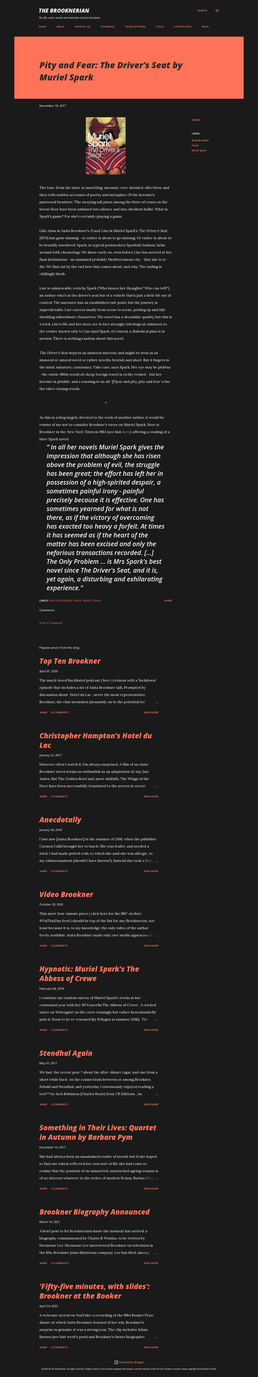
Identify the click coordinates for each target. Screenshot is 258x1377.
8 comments (59, 945)
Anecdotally (60, 820)
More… (206, 26)
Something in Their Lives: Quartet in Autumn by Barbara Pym (97, 1132)
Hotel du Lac (82, 26)
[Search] (202, 10)
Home (42, 26)
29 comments (60, 712)
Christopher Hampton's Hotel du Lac (95, 740)
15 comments (60, 1263)
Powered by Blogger (129, 1362)
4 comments (59, 1104)
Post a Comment (51, 622)
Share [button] (196, 120)
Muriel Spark (199, 150)
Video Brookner (66, 894)
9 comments (59, 1347)
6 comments (59, 871)
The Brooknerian (64, 10)
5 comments (59, 1030)
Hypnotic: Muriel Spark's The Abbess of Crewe (89, 973)
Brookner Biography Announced (94, 1212)
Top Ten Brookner (69, 661)
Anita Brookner (200, 140)
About (60, 26)
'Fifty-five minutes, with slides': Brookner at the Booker (94, 1291)
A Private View (182, 26)
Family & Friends (135, 26)
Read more (151, 712)
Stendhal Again (65, 1053)
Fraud (159, 26)
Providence (107, 26)
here (126, 431)
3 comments (59, 796)
